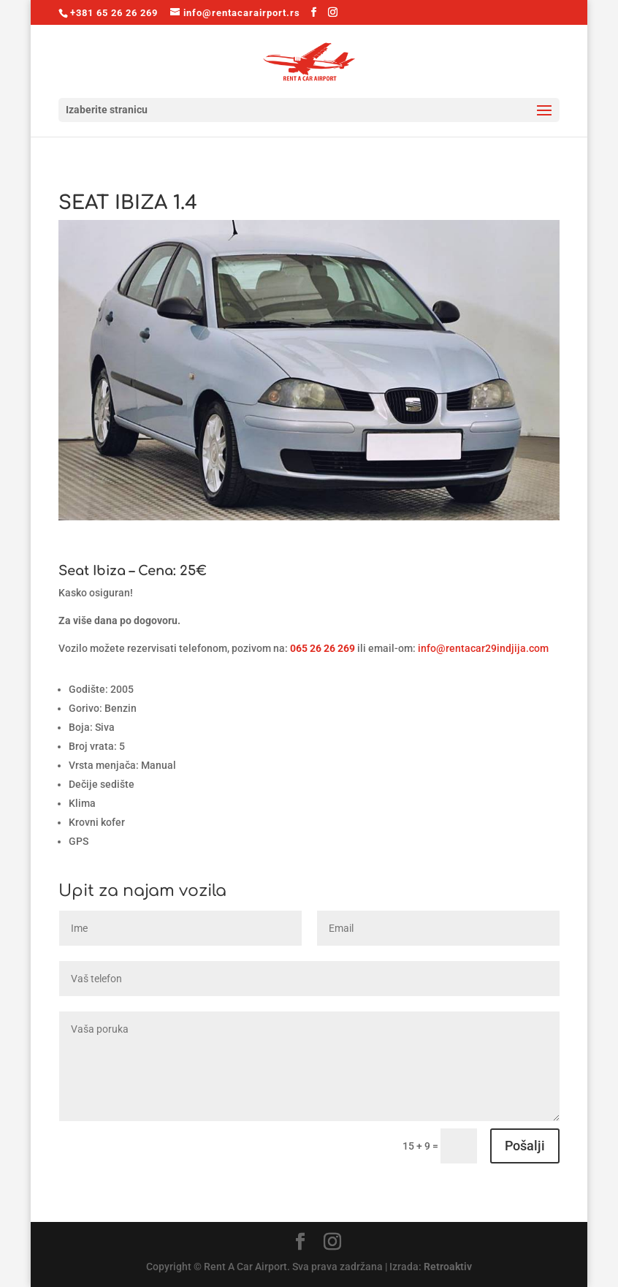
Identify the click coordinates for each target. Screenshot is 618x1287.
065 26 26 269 (322, 648)
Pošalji (525, 1145)
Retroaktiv (448, 1266)
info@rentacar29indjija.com (483, 648)
